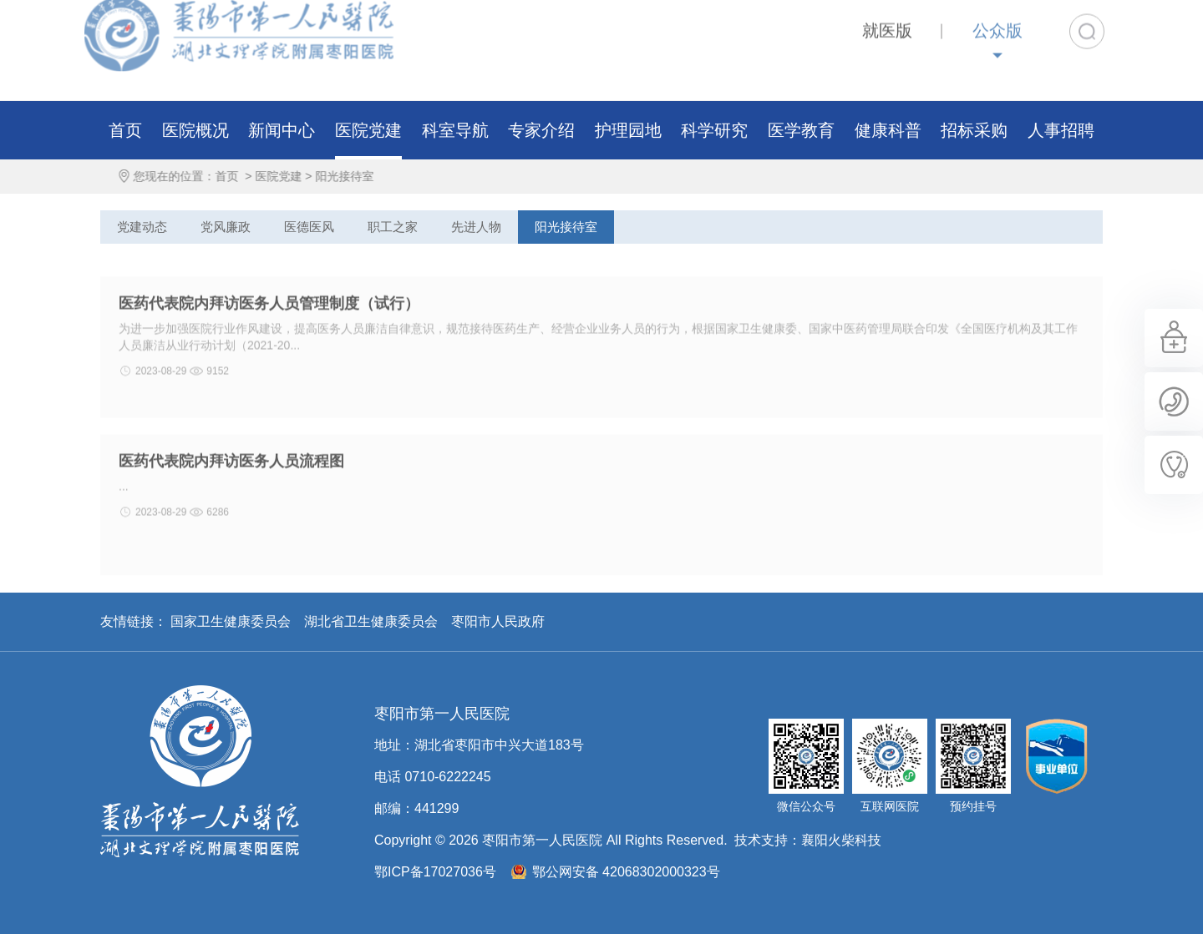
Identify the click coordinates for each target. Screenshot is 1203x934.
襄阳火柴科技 (841, 840)
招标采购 (974, 130)
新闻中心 (281, 130)
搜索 (1086, 18)
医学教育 (801, 130)
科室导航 (455, 130)
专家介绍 (541, 130)
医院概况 (195, 130)
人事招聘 (1061, 130)
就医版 (887, 17)
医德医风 (309, 227)
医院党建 (368, 130)
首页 (125, 130)
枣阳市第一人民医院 (199, 771)
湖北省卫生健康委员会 (371, 621)
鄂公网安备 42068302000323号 (626, 872)
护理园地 (628, 130)
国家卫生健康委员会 (230, 621)
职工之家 (393, 227)
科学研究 (714, 130)
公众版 (997, 17)
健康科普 (888, 130)
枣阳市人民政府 (498, 621)
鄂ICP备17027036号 (435, 872)
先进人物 (476, 227)
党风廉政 (225, 227)
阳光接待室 (357, 176)
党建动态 (142, 227)
